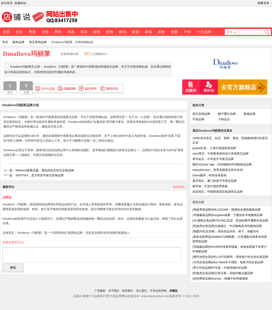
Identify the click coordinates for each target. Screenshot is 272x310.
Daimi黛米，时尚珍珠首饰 (209, 175)
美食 (161, 32)
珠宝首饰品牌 (38, 42)
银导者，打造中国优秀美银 (210, 186)
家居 (135, 32)
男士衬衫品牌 (202, 267)
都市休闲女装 (202, 256)
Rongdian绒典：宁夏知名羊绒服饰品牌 (237, 215)
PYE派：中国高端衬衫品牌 (229, 267)
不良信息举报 (158, 290)
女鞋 (45, 32)
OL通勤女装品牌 (204, 220)
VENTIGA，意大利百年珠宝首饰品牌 (39, 175)
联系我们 (127, 290)
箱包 (96, 32)
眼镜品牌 (249, 114)
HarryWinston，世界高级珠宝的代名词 (217, 170)
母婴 (174, 32)
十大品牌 (204, 32)
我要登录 (263, 3)
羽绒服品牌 (200, 246)
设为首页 (7, 3)
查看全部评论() (13, 242)
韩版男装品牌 (202, 209)
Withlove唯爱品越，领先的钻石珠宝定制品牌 (44, 170)
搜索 (230, 32)
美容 (83, 32)
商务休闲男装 (202, 237)
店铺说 (173, 290)
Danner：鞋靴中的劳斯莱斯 (230, 278)
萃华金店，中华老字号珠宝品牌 (213, 159)
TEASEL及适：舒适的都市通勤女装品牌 (242, 220)
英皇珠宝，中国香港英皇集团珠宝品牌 (217, 191)
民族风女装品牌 (203, 226)
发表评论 (179, 187)
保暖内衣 (199, 231)
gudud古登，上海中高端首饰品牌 (214, 148)
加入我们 (141, 290)
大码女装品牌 (202, 262)
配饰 (109, 32)
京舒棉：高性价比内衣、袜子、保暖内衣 (232, 231)
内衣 (71, 32)
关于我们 (113, 290)
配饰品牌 (18, 42)
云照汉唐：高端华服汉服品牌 (234, 273)
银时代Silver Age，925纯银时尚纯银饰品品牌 (222, 164)
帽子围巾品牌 (227, 114)
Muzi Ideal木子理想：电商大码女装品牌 (237, 262)
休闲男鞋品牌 (202, 278)
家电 (148, 32)
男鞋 (58, 32)
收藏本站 (20, 3)
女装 (19, 32)
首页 (6, 32)
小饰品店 (224, 119)
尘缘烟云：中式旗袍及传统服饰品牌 (238, 226)
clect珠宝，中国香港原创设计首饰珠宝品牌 (220, 153)
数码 (122, 32)
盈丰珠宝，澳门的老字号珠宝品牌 (214, 180)
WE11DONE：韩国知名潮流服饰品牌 (236, 209)
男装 (32, 32)
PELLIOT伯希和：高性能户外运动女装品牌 (240, 256)
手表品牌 (198, 119)
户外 (187, 32)
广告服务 (100, 290)
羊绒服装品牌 (202, 215)
